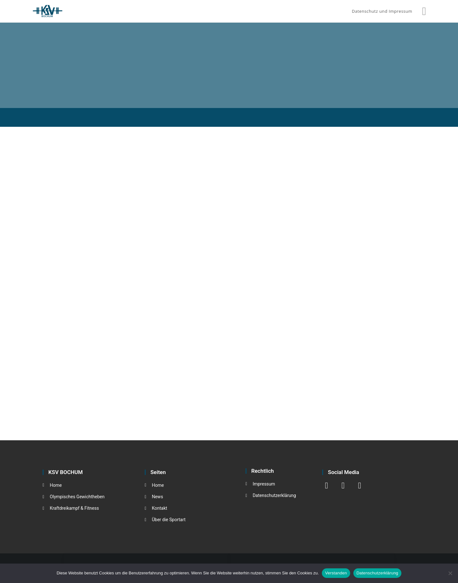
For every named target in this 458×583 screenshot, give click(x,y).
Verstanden (336, 573)
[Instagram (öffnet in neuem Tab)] (424, 11)
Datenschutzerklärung (377, 573)
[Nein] (450, 573)
